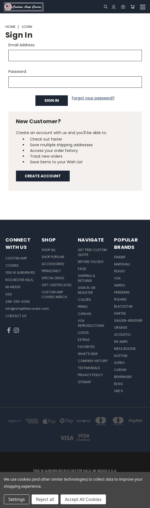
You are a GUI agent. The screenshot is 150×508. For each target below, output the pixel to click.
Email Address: (21, 45)
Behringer (123, 377)
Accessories (53, 264)
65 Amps (121, 341)
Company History (93, 361)
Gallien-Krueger (128, 320)
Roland (120, 299)
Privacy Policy (90, 375)
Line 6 (118, 391)
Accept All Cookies (83, 499)
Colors (84, 299)
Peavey (119, 271)
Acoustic (122, 334)
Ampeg (119, 285)
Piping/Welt (51, 271)
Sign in (84, 287)
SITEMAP (84, 382)
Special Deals (53, 278)
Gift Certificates (57, 285)
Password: (17, 71)
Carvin (120, 369)
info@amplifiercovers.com (27, 308)
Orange (120, 327)
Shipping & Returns (86, 278)
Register (85, 292)
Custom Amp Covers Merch (54, 294)
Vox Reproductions (91, 323)
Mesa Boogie (125, 348)
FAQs (82, 268)
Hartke (120, 313)
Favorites (86, 346)
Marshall (122, 264)
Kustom (120, 355)
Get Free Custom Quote (92, 252)
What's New (88, 353)
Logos (83, 332)
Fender (119, 257)
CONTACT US (15, 316)
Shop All (49, 250)
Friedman (121, 292)
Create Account (43, 176)
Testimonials (89, 368)
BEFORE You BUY (91, 261)
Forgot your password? (93, 98)
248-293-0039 (17, 301)
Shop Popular (53, 257)
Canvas (84, 313)
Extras (84, 339)
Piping (83, 306)
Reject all (45, 499)
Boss (118, 384)
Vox (117, 278)
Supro (119, 362)
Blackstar (123, 306)
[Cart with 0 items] (132, 7)
